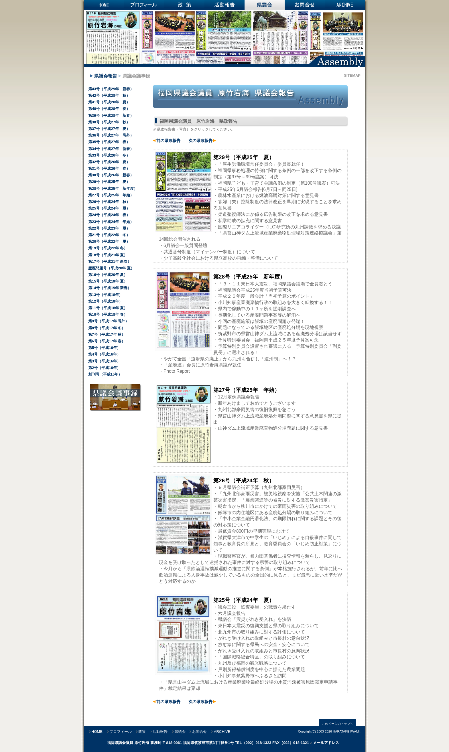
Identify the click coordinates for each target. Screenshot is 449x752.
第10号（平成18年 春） (107, 314)
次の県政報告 (200, 140)
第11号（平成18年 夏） (107, 308)
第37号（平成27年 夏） (109, 129)
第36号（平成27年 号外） (111, 135)
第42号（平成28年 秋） (109, 95)
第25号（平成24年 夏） (109, 208)
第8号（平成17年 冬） (106, 328)
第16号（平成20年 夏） (107, 275)
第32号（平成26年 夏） (109, 162)
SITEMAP (352, 75)
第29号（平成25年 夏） (109, 181)
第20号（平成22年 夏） (109, 241)
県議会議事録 (136, 76)
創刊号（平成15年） (105, 374)
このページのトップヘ (337, 723)
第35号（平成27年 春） (109, 142)
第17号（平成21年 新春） (109, 261)
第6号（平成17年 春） (106, 341)
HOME (104, 5)
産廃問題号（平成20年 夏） (111, 268)
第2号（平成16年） (104, 368)
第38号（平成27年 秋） (109, 122)
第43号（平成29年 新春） (111, 89)
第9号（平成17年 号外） (108, 321)
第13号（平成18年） (105, 295)
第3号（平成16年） (104, 361)
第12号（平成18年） (105, 301)
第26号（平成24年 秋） (109, 202)
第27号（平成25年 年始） (111, 195)
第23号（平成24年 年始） (111, 222)
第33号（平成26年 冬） (109, 155)
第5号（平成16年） (104, 348)
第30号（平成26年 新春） (111, 175)
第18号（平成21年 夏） (107, 255)
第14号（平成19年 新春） (109, 288)
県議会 (265, 5)
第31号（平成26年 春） (109, 168)
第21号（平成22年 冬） (109, 235)
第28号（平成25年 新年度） (112, 188)
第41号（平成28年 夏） (109, 102)
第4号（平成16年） (104, 354)
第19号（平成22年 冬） (107, 248)
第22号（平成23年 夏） (109, 228)
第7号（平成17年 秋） (106, 334)
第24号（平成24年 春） (109, 215)
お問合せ (305, 5)
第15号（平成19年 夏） (107, 281)
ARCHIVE (345, 5)
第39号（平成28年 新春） (111, 115)
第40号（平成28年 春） (109, 108)
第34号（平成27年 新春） (111, 149)
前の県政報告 (168, 140)
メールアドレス (326, 743)
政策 (184, 5)
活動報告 (224, 5)
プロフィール (144, 5)
